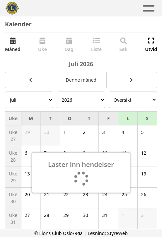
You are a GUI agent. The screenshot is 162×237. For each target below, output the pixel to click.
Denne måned (81, 80)
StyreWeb (117, 233)
